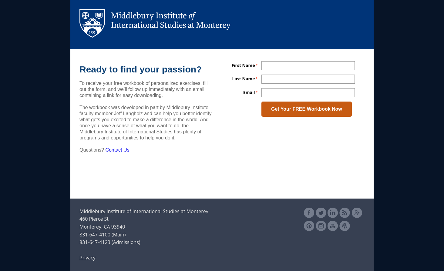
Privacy (87, 257)
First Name (243, 64)
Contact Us (117, 149)
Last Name (243, 78)
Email (249, 91)
